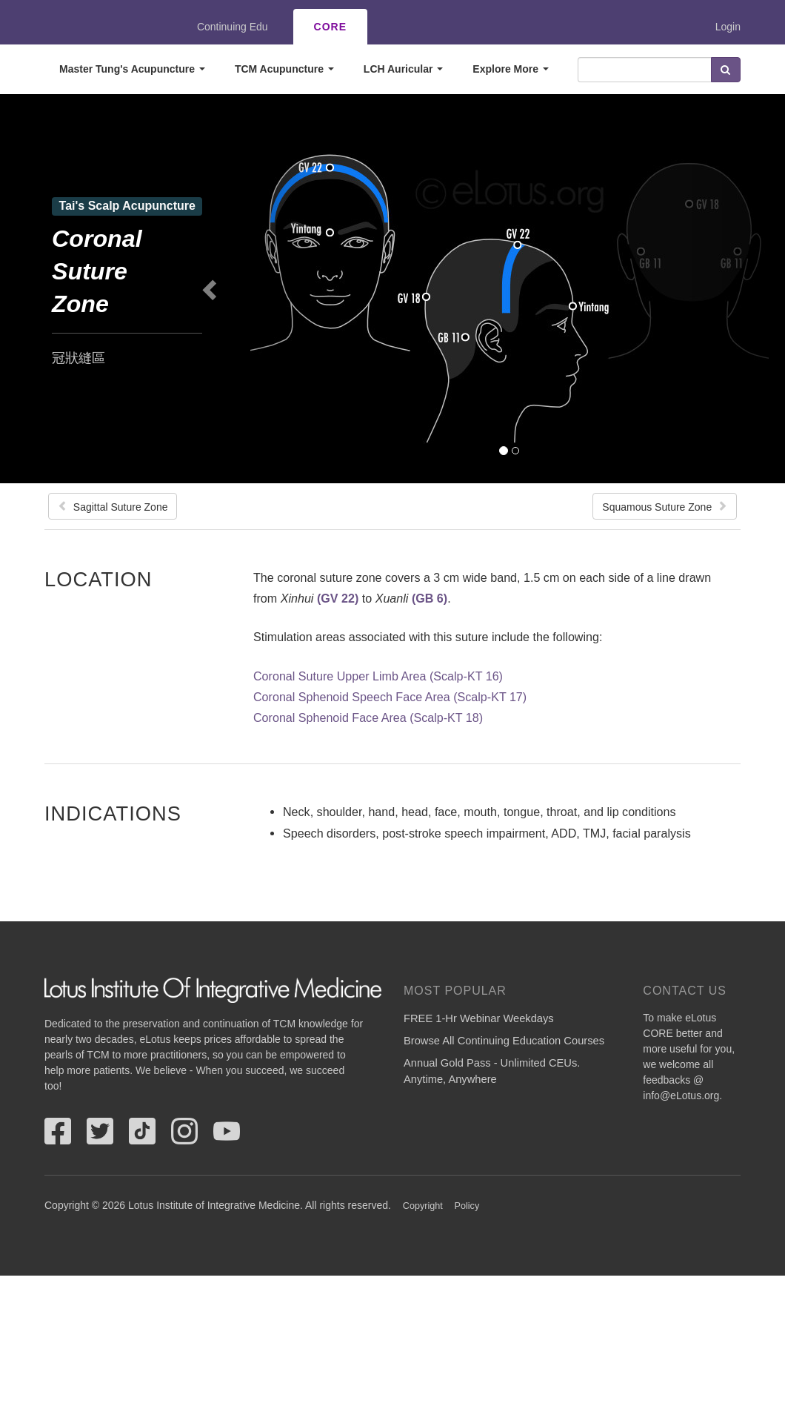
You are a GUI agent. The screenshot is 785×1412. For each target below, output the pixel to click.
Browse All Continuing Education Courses (504, 1041)
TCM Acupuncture (284, 69)
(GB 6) (429, 598)
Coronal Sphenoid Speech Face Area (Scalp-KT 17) (390, 696)
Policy (467, 1206)
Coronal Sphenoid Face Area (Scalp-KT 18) (368, 717)
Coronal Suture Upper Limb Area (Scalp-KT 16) (378, 676)
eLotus (98, 27)
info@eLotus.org (681, 1095)
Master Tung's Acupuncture (132, 69)
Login (728, 27)
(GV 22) (337, 598)
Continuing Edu (232, 27)
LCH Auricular (404, 69)
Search (726, 69)
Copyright (423, 1206)
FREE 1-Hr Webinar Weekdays (479, 1018)
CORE (330, 27)
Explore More (510, 69)
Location (98, 579)
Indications (112, 813)
